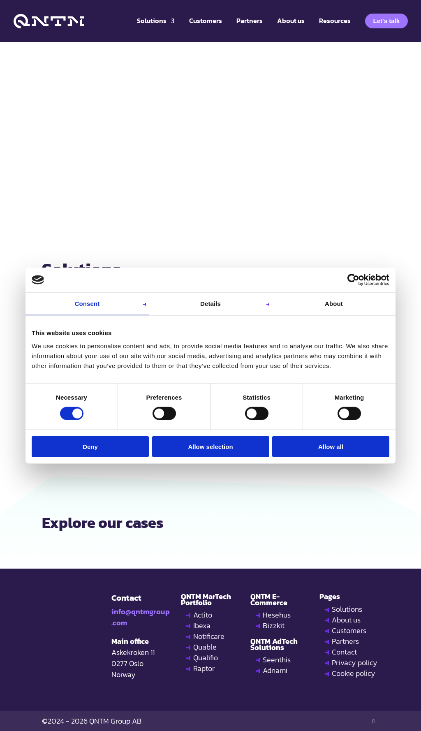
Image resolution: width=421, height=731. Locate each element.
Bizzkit (274, 625)
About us (346, 619)
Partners (345, 641)
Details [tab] (210, 303)
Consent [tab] (87, 303)
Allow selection (210, 446)
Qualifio (205, 657)
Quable (205, 646)
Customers (349, 630)
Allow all (330, 446)
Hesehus (277, 614)
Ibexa (201, 625)
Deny (90, 446)
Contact (344, 651)
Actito (202, 614)
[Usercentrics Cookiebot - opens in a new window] (353, 280)
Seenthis (277, 659)
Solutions (347, 609)
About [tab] (334, 303)
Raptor (204, 668)
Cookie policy (353, 673)
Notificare (208, 636)
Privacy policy (354, 662)
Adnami (275, 670)
